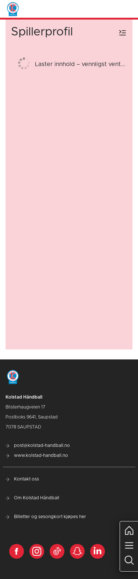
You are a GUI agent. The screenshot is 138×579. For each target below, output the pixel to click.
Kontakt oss (22, 479)
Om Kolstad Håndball (32, 498)
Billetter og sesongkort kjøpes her (46, 516)
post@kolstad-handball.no (38, 445)
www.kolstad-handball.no (37, 455)
